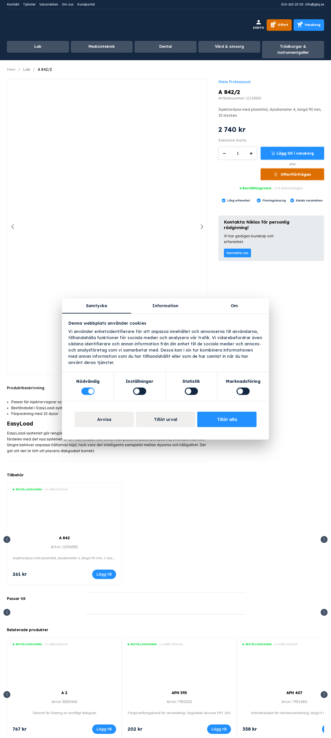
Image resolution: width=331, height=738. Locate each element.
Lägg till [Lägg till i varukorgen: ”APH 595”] (219, 729)
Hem (11, 69)
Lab (37, 46)
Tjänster (29, 4)
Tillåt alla (227, 419)
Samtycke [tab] (96, 305)
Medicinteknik (101, 46)
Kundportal (86, 4)
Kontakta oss (237, 253)
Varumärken (48, 4)
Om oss (68, 4)
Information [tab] (165, 305)
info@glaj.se (314, 4)
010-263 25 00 (292, 4)
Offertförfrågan (295, 174)
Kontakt (13, 4)
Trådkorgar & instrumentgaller (293, 49)
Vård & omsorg (229, 46)
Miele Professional (234, 81)
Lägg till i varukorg (295, 153)
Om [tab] (234, 305)
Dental (165, 46)
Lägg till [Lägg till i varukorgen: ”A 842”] (104, 574)
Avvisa (104, 419)
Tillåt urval (165, 419)
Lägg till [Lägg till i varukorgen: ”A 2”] (104, 729)
